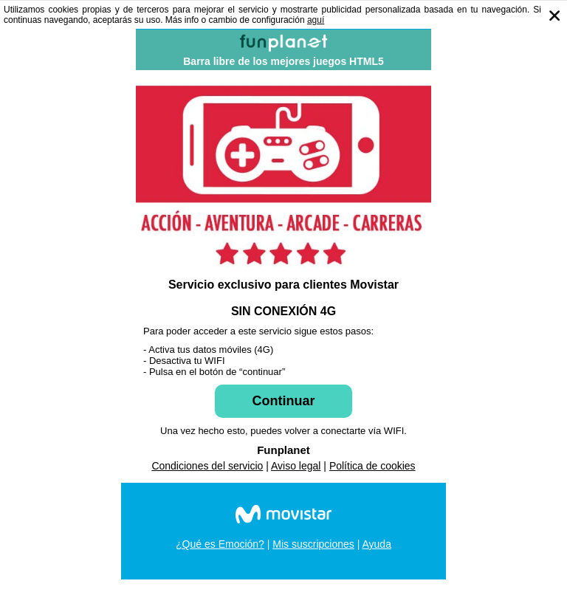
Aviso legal (295, 466)
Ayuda (376, 544)
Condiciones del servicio (207, 466)
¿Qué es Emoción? (220, 544)
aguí (315, 20)
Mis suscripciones (313, 544)
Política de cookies (372, 466)
